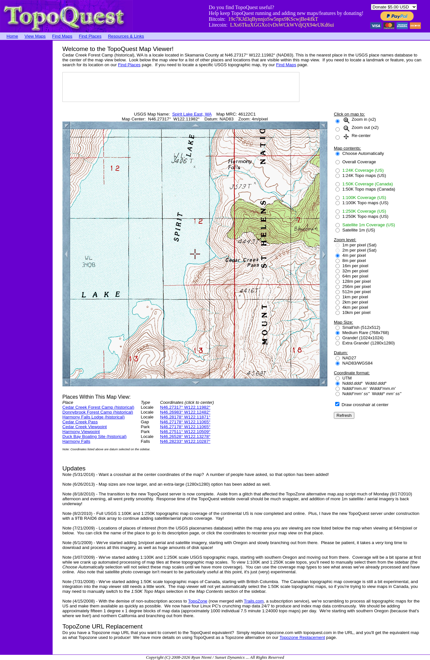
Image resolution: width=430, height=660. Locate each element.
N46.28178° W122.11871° (185, 417)
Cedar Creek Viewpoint (84, 426)
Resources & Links (126, 36)
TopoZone (197, 601)
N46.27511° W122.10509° (185, 431)
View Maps (35, 36)
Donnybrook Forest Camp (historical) (97, 412)
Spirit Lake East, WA (191, 114)
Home (12, 36)
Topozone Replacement (302, 637)
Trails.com (254, 601)
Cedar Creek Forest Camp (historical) (98, 407)
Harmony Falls (76, 441)
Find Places (90, 36)
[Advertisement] (26, 138)
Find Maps (62, 36)
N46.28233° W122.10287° (185, 441)
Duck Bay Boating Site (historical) (94, 436)
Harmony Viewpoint (81, 431)
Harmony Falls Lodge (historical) (93, 417)
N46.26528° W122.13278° (185, 436)
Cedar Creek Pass (80, 421)
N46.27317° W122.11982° (185, 407)
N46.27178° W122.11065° (185, 421)
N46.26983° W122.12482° (185, 412)
